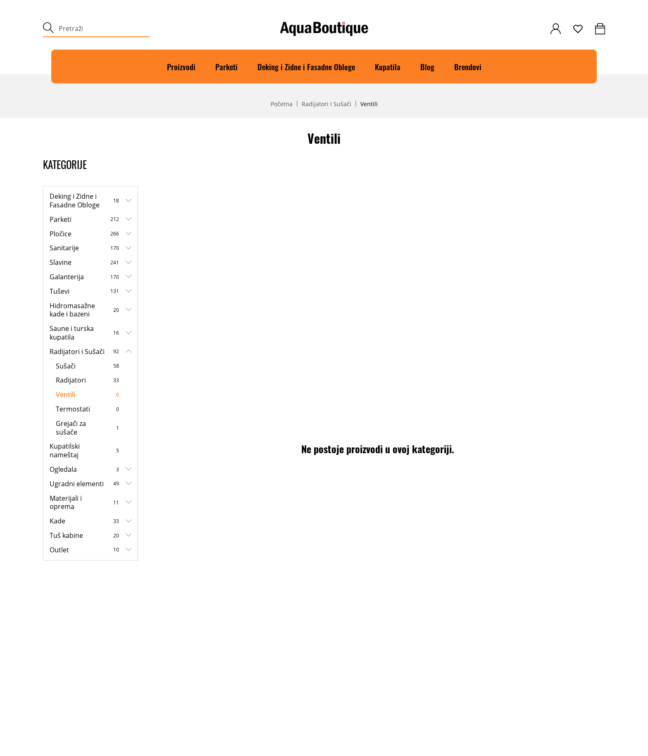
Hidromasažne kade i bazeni (86, 310)
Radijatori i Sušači (326, 104)
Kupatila (387, 66)
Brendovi (467, 66)
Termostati (89, 409)
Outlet (86, 549)
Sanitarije (86, 247)
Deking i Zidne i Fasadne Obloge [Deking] (306, 66)
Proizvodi (181, 66)
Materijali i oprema (86, 502)
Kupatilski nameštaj (86, 450)
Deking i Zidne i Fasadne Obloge (86, 200)
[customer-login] (555, 28)
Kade (86, 520)
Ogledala (86, 469)
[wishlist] (578, 29)
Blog (427, 66)
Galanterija (86, 276)
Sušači (89, 366)
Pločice (86, 233)
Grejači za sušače (89, 428)
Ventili (89, 394)
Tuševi (86, 291)
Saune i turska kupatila (86, 333)
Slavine (86, 262)
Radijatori (89, 380)
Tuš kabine (86, 535)
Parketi (226, 66)
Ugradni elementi (86, 483)
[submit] (48, 28)
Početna (282, 104)
